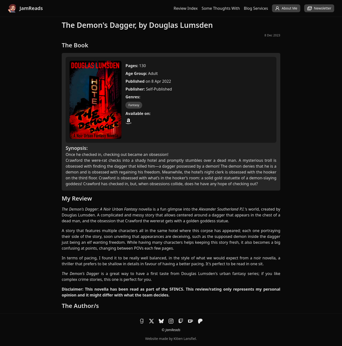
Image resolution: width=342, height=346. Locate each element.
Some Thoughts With (221, 8)
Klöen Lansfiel (185, 338)
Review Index (186, 8)
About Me (286, 8)
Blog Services (256, 8)
